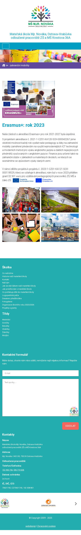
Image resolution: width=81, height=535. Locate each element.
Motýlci (5, 335)
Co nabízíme (7, 273)
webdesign (31, 526)
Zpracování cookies (46, 526)
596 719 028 (19, 470)
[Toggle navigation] (5, 46)
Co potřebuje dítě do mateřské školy (18, 292)
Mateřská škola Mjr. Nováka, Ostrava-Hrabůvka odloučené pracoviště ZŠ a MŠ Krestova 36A (40, 35)
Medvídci (6, 319)
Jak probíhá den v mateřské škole (17, 289)
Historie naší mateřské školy (14, 276)
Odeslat (70, 425)
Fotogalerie (7, 301)
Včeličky (5, 329)
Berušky (5, 326)
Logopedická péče (10, 295)
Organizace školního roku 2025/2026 (18, 305)
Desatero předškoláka (12, 298)
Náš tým (5, 283)
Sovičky (5, 323)
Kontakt (5, 279)
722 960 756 (7, 470)
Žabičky (5, 332)
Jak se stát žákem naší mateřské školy (19, 286)
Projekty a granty (9, 308)
